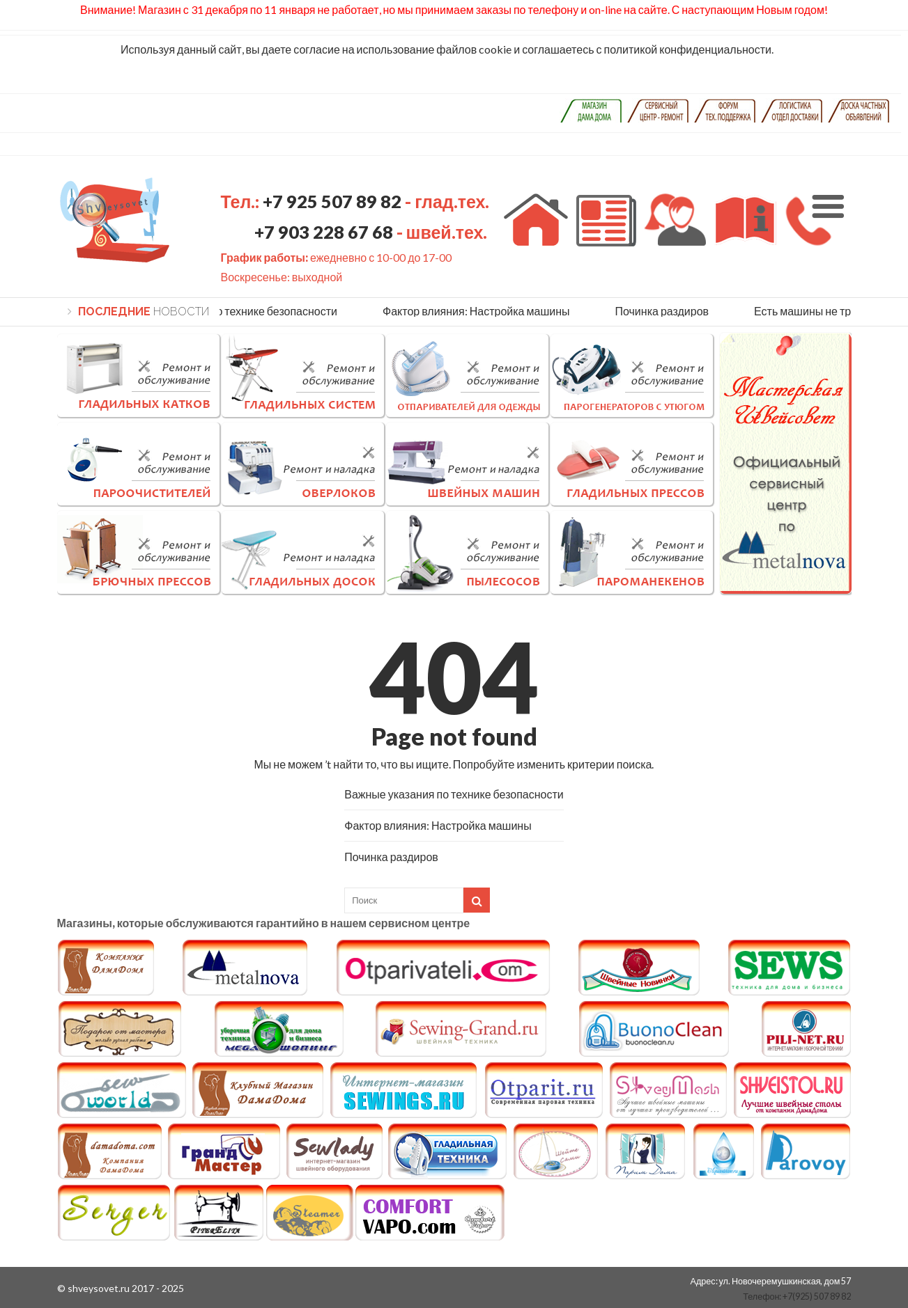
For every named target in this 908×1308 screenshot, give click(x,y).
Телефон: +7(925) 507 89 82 (797, 1296)
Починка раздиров (664, 310)
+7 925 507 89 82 (334, 201)
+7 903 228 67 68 (323, 231)
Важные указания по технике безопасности (231, 310)
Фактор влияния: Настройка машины (478, 310)
